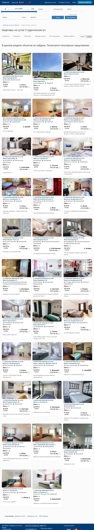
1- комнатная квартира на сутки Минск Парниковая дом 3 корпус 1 (44, 443)
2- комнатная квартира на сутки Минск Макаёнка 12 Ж (43, 279)
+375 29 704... (55, 90)
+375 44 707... (55, 333)
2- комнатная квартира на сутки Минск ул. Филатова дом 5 (13, 362)
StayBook (5, 2)
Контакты (43, 525)
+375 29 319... (24, 291)
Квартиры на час (32, 516)
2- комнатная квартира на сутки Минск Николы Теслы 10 (13, 238)
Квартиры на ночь (20, 516)
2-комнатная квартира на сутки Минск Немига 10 (74, 405)
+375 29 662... (24, 455)
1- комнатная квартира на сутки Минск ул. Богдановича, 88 (43, 119)
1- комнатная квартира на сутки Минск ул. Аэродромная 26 (74, 159)
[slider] (2, 12)
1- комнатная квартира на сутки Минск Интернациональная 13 (43, 198)
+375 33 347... (85, 291)
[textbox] (58, 9)
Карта (89, 36)
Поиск (58, 17)
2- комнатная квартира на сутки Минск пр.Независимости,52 (74, 279)
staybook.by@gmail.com (33, 526)
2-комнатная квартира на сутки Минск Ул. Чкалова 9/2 (13, 489)
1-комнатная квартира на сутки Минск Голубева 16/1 (74, 451)
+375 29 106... (55, 167)
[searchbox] (44, 9)
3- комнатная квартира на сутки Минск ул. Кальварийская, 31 (74, 119)
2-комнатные (16, 36)
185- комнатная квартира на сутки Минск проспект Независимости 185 (14, 119)
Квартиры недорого (69, 36)
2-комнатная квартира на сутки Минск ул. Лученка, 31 (43, 401)
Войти (74, 2)
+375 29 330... (85, 81)
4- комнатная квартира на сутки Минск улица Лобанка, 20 (13, 443)
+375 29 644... (55, 291)
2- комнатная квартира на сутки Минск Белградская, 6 (13, 279)
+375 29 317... (85, 129)
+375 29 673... (55, 372)
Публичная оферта (46, 528)
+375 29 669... (55, 453)
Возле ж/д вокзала (54, 36)
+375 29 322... (24, 331)
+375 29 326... (24, 87)
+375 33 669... (24, 169)
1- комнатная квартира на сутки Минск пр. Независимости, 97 (74, 198)
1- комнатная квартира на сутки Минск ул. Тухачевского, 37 (13, 198)
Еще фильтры (71, 17)
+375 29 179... (24, 411)
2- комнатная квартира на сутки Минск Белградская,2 (74, 238)
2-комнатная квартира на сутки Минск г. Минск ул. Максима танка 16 (45, 362)
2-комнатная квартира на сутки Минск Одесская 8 (43, 80)
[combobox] (44, 9)
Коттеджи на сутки (64, 2)
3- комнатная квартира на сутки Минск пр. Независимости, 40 (74, 319)
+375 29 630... (55, 210)
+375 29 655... (85, 208)
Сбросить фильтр (72, 14)
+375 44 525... (85, 330)
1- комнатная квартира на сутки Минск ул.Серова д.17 (43, 491)
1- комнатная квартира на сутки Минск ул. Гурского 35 (43, 157)
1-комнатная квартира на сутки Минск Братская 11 (43, 323)
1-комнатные (5, 36)
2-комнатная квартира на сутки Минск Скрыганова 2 (13, 319)
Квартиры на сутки (50, 2)
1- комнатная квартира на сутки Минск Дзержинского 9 (43, 238)
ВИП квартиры (43, 516)
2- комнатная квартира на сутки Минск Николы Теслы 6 (74, 73)
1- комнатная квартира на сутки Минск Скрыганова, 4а (13, 157)
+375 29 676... (55, 129)
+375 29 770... (85, 461)
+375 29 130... (54, 250)
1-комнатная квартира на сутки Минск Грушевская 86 (13, 77)
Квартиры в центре (40, 36)
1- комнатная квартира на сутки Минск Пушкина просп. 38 (13, 401)
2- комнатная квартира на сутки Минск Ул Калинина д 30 (74, 362)
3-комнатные (27, 36)
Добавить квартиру (85, 2)
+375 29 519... (24, 372)
